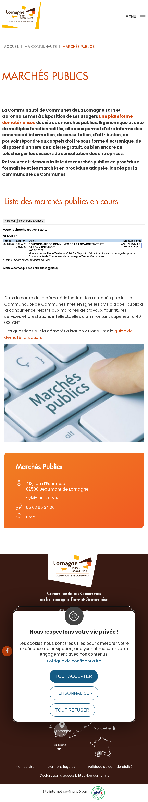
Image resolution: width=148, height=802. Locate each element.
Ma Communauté (41, 46)
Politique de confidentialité (74, 661)
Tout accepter (73, 676)
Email (31, 517)
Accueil (11, 46)
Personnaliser (74, 693)
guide (120, 331)
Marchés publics (79, 46)
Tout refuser (72, 710)
